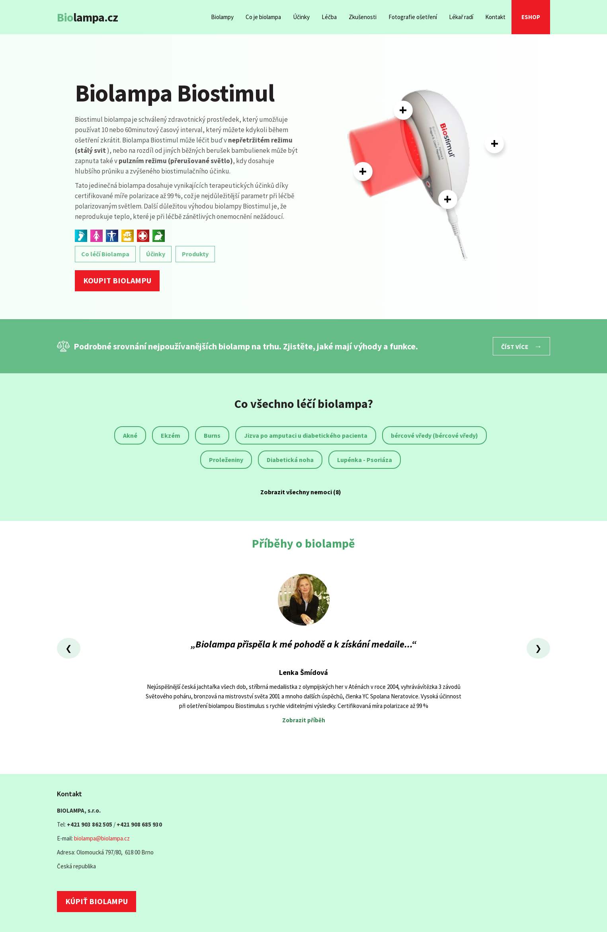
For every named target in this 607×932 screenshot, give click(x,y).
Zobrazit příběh (303, 720)
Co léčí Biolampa (105, 254)
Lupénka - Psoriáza (364, 460)
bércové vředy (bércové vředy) (434, 435)
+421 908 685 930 (139, 824)
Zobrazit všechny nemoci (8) (300, 492)
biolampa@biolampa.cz (102, 838)
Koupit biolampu (117, 280)
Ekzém (170, 435)
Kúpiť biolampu (96, 901)
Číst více (521, 346)
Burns (212, 435)
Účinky (155, 254)
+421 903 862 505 (89, 824)
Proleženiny (226, 460)
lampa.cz (87, 17)
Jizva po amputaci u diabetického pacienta (305, 435)
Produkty (195, 254)
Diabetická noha (290, 460)
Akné (130, 435)
